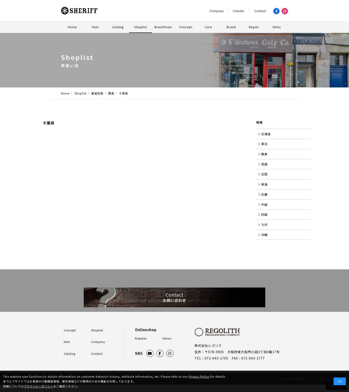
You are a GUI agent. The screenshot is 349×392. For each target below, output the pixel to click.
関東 (264, 154)
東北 (264, 144)
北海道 (266, 134)
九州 (264, 224)
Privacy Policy (199, 376)
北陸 (264, 174)
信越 (264, 164)
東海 (264, 184)
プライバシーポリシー (38, 386)
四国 (264, 214)
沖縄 (264, 235)
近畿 (264, 194)
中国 (264, 204)
